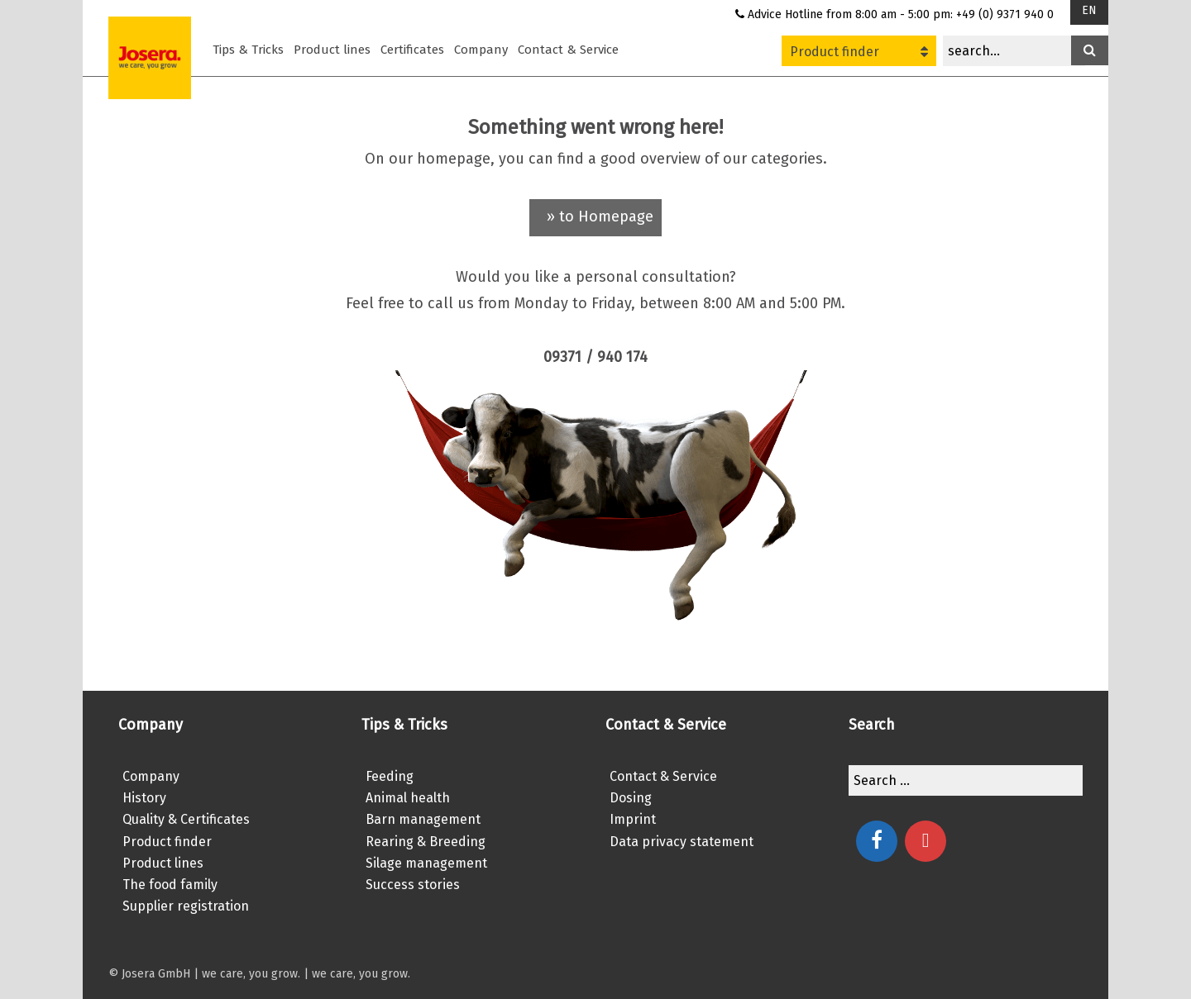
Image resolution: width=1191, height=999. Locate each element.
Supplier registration (185, 906)
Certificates (412, 49)
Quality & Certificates (186, 819)
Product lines (332, 49)
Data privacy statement (681, 841)
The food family (170, 884)
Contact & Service (568, 49)
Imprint (633, 819)
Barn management (423, 819)
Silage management (426, 863)
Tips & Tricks (248, 49)
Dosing (631, 798)
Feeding (390, 776)
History (144, 798)
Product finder (859, 51)
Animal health (408, 798)
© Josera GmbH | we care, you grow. (204, 974)
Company (481, 49)
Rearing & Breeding (425, 841)
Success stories (413, 884)
